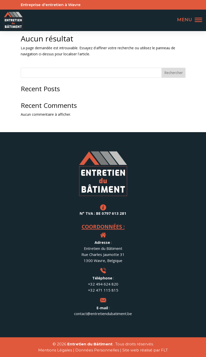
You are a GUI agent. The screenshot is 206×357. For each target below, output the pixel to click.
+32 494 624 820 (103, 284)
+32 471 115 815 (103, 290)
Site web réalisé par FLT (145, 350)
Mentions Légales (55, 350)
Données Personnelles (97, 350)
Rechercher (173, 72)
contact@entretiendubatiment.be (103, 313)
